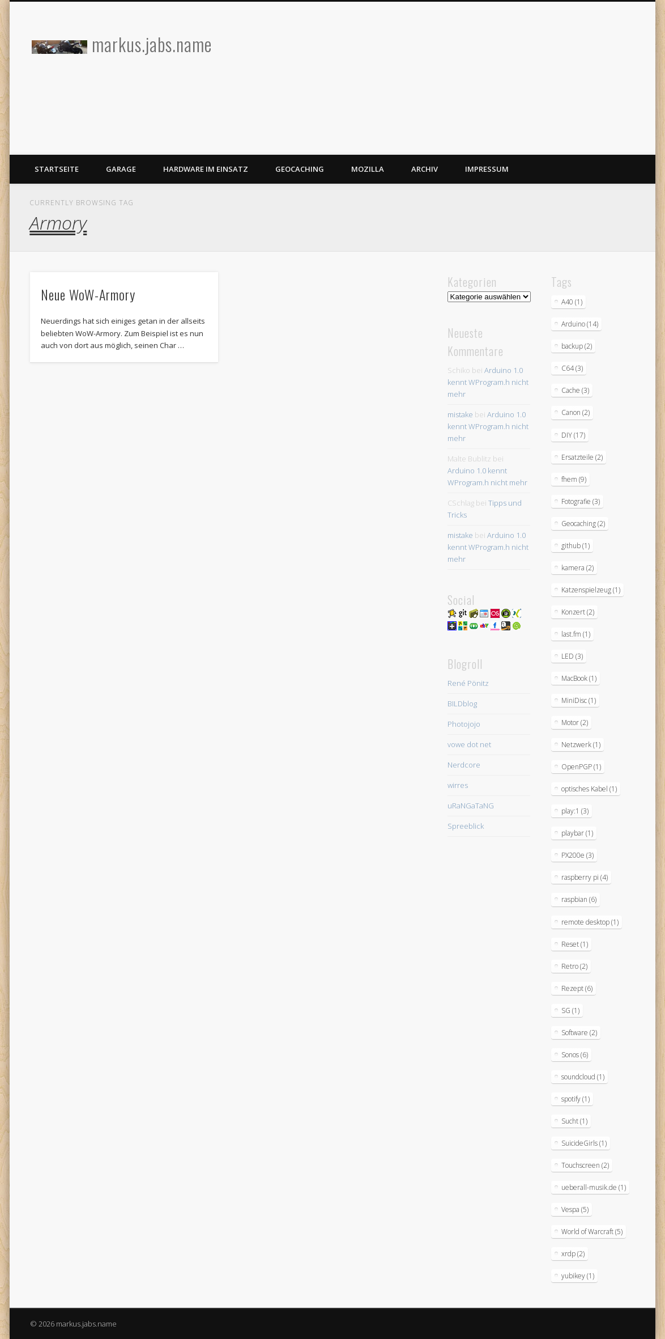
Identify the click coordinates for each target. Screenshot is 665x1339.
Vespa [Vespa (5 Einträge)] (575, 1209)
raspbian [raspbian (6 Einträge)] (578, 899)
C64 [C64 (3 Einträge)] (572, 368)
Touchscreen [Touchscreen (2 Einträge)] (585, 1165)
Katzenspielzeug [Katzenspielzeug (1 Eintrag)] (590, 590)
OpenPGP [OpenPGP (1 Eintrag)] (581, 767)
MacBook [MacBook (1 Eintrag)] (578, 678)
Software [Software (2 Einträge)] (579, 1032)
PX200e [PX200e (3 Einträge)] (577, 855)
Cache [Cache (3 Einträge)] (575, 390)
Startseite (57, 169)
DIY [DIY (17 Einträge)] (573, 435)
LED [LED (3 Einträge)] (572, 656)
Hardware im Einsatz (205, 169)
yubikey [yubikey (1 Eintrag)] (577, 1276)
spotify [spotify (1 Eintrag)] (575, 1099)
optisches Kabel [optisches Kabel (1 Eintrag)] (589, 789)
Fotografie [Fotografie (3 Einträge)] (580, 501)
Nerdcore (463, 765)
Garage (121, 169)
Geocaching (299, 169)
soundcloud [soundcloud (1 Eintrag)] (582, 1077)
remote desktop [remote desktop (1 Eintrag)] (590, 922)
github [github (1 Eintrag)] (575, 545)
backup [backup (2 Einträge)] (576, 346)
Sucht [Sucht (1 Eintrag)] (574, 1121)
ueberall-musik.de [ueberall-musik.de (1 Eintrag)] (593, 1187)
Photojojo (463, 724)
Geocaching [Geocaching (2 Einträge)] (583, 523)
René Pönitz (468, 683)
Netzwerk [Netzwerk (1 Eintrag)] (580, 744)
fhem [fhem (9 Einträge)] (573, 479)
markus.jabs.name (152, 44)
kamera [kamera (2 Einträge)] (577, 568)
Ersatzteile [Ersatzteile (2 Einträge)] (582, 457)
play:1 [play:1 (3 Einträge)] (575, 811)
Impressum (487, 169)
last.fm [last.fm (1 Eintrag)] (575, 634)
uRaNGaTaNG (470, 805)
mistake (460, 414)
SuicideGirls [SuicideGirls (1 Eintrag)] (584, 1143)
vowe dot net (469, 744)
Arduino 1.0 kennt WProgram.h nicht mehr (487, 382)
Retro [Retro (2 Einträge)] (574, 966)
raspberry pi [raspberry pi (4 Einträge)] (584, 877)
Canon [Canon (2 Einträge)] (575, 412)
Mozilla (367, 169)
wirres (457, 785)
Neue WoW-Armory (88, 294)
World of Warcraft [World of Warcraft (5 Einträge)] (592, 1231)
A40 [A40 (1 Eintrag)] (571, 302)
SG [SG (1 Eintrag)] (570, 1010)
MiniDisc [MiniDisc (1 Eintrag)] (578, 700)
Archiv (424, 169)
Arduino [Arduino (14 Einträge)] (579, 324)
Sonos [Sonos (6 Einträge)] (574, 1055)
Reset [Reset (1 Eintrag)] (574, 944)
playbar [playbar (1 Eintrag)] (577, 833)
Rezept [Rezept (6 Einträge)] (576, 988)
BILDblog (462, 703)
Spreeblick (465, 826)
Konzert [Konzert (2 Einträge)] (577, 612)
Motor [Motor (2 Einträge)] (574, 722)
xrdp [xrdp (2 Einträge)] (573, 1254)
